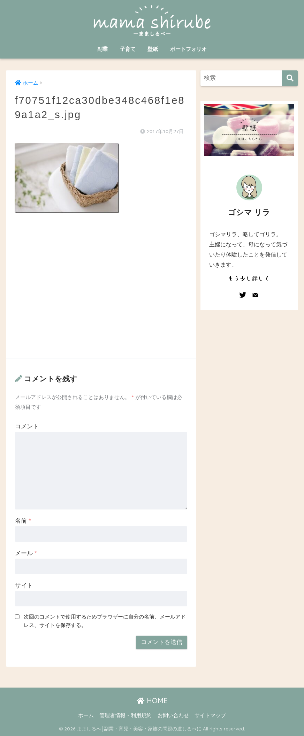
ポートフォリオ (188, 49)
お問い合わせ (173, 715)
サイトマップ (210, 715)
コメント (27, 426)
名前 (23, 521)
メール (26, 553)
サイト (24, 585)
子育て (128, 49)
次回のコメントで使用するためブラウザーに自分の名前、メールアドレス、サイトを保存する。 (105, 621)
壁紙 (152, 49)
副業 (102, 49)
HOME (152, 700)
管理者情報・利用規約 (125, 715)
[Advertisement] (101, 293)
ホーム (86, 715)
